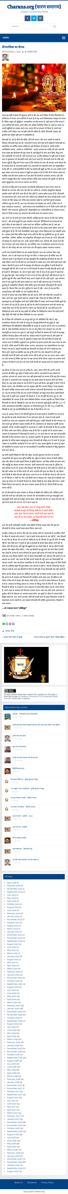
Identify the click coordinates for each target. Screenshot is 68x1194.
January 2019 (13, 1045)
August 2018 (12, 1061)
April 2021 (11, 965)
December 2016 (14, 1122)
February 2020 (13, 1005)
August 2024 (13, 907)
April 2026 (11, 883)
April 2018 (11, 1073)
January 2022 (13, 956)
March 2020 (12, 1002)
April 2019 (11, 1036)
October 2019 (13, 1018)
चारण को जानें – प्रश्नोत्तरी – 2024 (22, 816)
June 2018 (11, 1067)
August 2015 (12, 1171)
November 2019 (14, 1015)
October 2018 (13, 1054)
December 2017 (14, 1085)
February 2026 (13, 885)
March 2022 (12, 953)
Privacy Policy (47, 1183)
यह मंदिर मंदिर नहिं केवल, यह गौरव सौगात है (26, 859)
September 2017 (14, 1094)
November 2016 (14, 1125)
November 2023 (14, 919)
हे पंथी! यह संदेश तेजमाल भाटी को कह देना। (25, 757)
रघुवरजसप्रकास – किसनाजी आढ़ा (22, 849)
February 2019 (13, 1042)
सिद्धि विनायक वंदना (18, 768)
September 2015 (14, 1168)
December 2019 (14, 1011)
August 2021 (12, 959)
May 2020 (11, 996)
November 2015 (14, 1162)
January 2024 (13, 916)
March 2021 (12, 968)
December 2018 (14, 1048)
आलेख (7, 631)
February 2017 (13, 1116)
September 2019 (14, 1021)
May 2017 (11, 1107)
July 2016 (11, 1137)
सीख (12, 631)
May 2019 (11, 1033)
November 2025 (14, 889)
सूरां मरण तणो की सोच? (19, 746)
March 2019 (12, 1039)
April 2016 (11, 1147)
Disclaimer (32, 1183)
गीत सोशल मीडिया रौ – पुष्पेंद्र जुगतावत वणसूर (24, 779)
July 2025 (11, 895)
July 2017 (11, 1100)
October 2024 (13, 904)
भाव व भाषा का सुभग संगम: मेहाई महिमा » (50, 637)
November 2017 (14, 1088)
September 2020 (15, 984)
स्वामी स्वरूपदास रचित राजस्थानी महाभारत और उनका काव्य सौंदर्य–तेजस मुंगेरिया (36, 725)
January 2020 (13, 1008)
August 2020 (13, 987)
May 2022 (11, 950)
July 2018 (11, 1064)
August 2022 (13, 944)
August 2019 (12, 1024)
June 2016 (11, 1140)
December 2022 (14, 935)
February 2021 (13, 972)
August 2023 (13, 925)
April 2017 (11, 1110)
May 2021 (11, 962)
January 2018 (13, 1082)
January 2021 (13, 975)
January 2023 (13, 932)
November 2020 (14, 978)
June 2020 (12, 993)
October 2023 (13, 922)
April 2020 (11, 999)
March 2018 (12, 1076)
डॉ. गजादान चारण (31, 51)
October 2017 (13, 1091)
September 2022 (14, 941)
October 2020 (13, 981)
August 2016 (12, 1134)
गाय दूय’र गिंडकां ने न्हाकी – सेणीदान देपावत (23, 798)
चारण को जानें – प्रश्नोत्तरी (20, 827)
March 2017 (12, 1113)
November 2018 (14, 1051)
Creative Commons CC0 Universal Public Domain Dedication (31, 697)
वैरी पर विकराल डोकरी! (19, 838)
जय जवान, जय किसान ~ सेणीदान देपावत (23, 807)
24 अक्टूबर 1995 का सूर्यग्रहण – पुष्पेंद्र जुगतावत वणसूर (27, 788)
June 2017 (11, 1104)
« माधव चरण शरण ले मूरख (12, 637)
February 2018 (13, 1079)
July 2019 (11, 1027)
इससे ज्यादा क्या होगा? (19, 736)
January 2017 (13, 1119)
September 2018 (14, 1057)
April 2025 (11, 901)
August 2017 (12, 1097)
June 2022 (12, 947)
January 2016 (13, 1156)
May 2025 (11, 898)
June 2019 (11, 1030)
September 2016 (14, 1131)
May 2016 (11, 1143)
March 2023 (12, 929)
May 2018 (11, 1070)
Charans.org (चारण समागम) (34, 7)
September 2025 (14, 892)
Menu (6, 38)
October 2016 (13, 1128)
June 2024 (12, 910)
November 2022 (14, 938)
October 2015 (13, 1165)
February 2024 (13, 913)
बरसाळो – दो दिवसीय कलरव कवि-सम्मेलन (25, 714)
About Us (18, 1183)
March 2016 (12, 1150)
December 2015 (14, 1159)
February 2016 (13, 1153)
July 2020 (11, 990)
